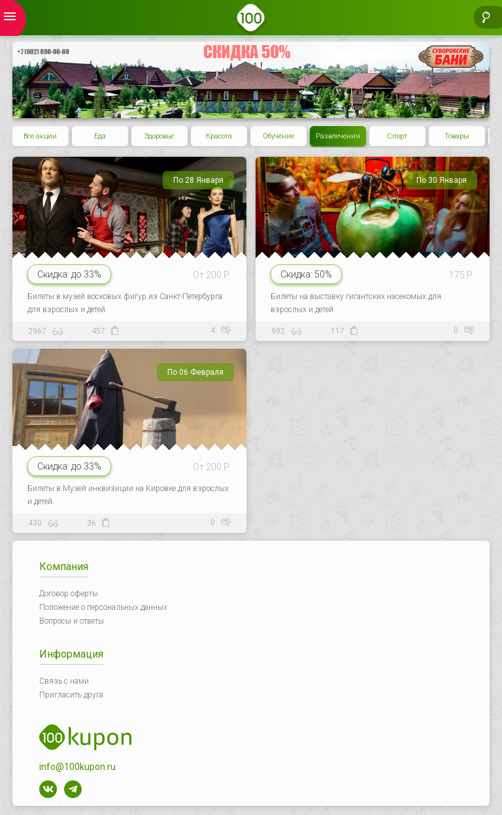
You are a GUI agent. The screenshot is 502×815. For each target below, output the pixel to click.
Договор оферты (68, 593)
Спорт (397, 136)
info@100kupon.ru (77, 766)
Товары (456, 136)
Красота (219, 136)
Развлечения (338, 136)
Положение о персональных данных (103, 607)
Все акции (40, 136)
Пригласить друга (71, 694)
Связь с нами (64, 681)
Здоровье (159, 136)
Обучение (278, 136)
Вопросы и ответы (71, 621)
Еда (100, 136)
